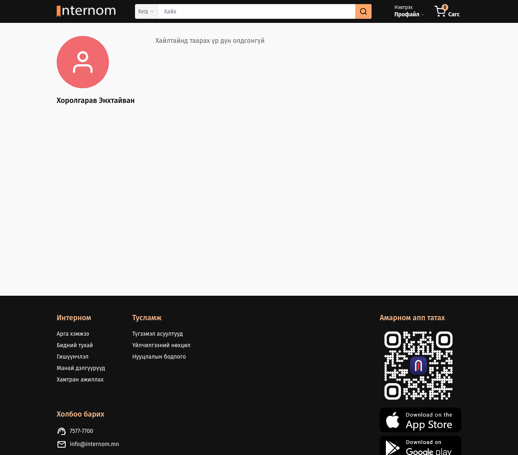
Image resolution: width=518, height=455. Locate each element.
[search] (363, 11)
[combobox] (265, 11)
